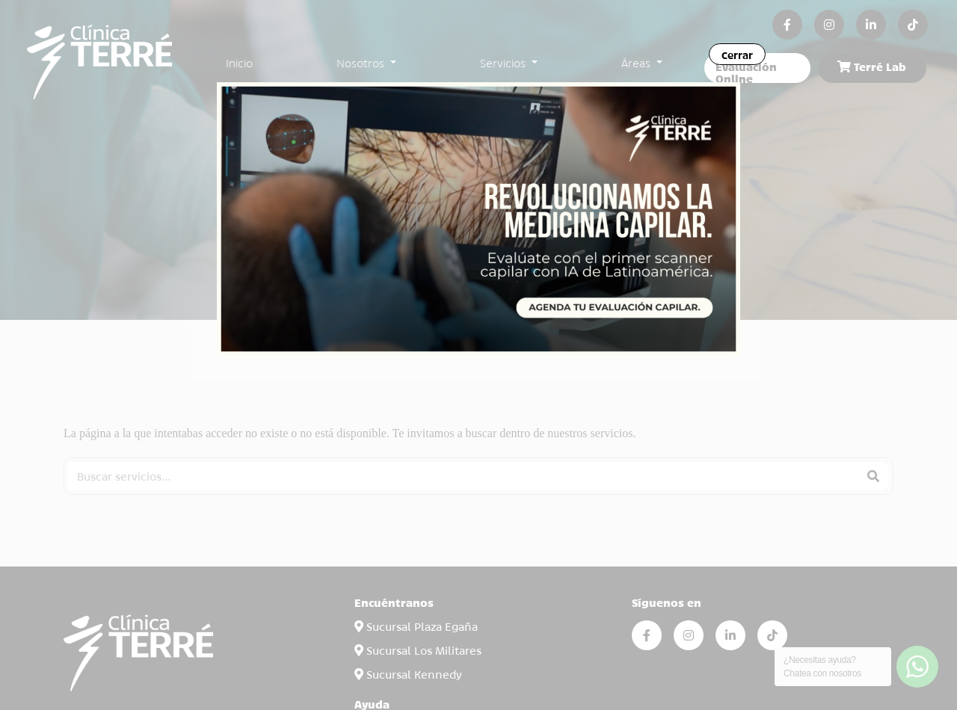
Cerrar (737, 54)
